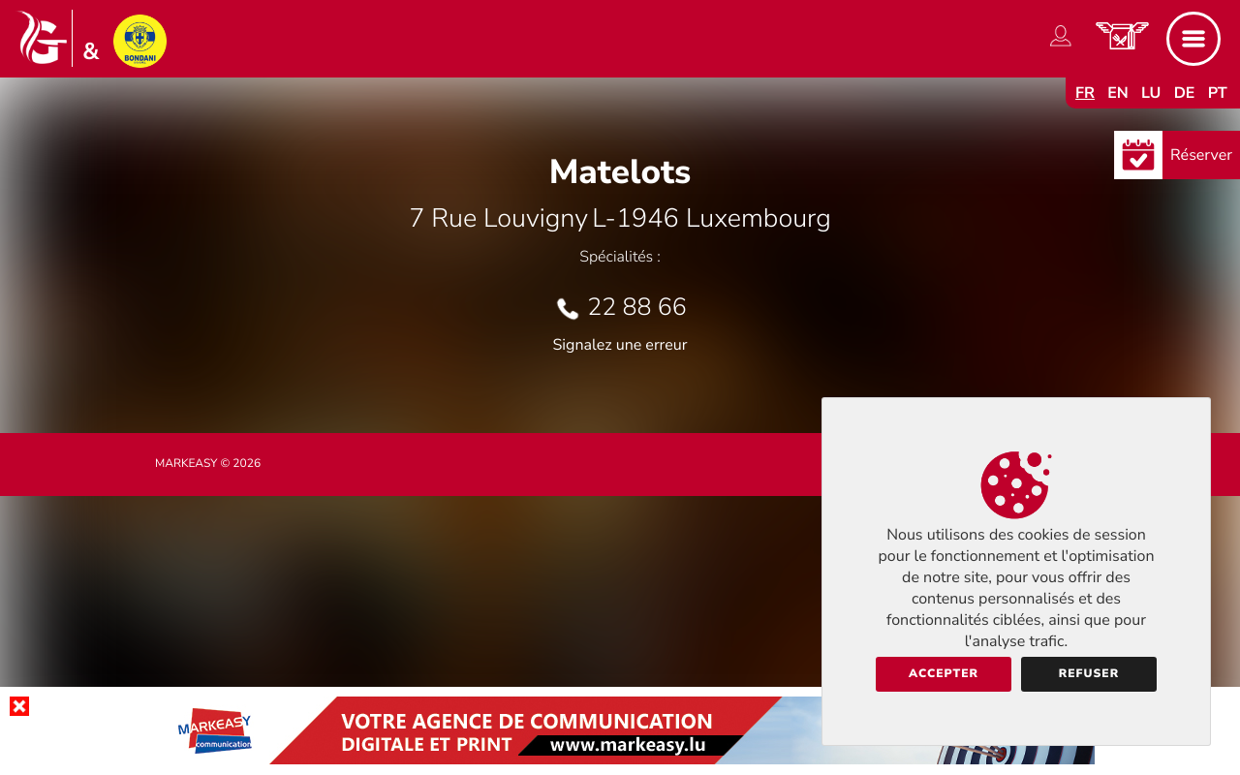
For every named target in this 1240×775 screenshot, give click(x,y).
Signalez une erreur (620, 345)
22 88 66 (637, 307)
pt (1217, 93)
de (1184, 93)
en (1118, 93)
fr (1085, 93)
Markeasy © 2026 (208, 464)
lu (1151, 93)
